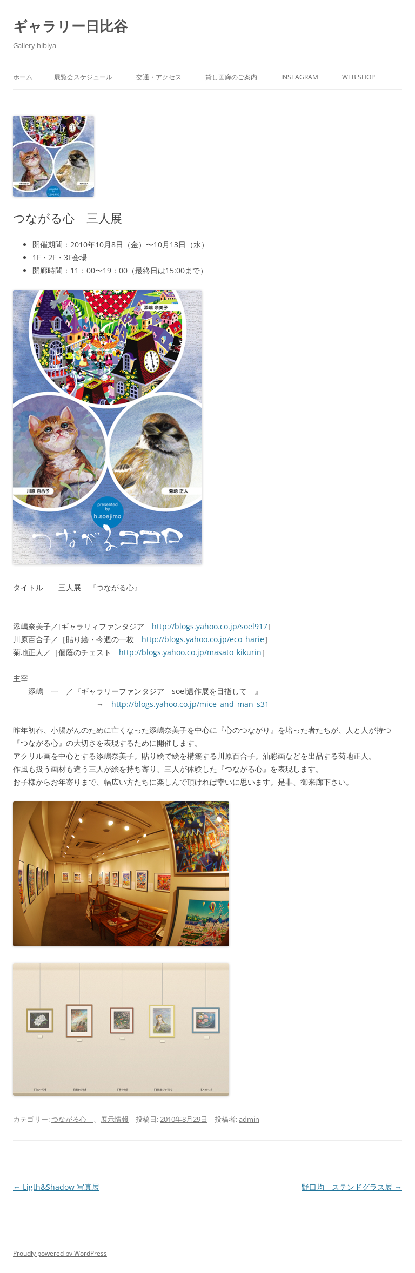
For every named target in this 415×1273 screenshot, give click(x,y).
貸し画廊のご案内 (231, 77)
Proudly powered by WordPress (60, 1253)
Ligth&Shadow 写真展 (56, 1187)
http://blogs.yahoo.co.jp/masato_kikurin (190, 652)
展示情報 (115, 1119)
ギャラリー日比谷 (70, 26)
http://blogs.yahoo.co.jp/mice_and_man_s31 (190, 704)
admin (249, 1119)
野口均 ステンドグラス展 (352, 1187)
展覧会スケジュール (83, 77)
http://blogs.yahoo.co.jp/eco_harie (203, 639)
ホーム (22, 77)
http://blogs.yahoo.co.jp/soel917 (209, 626)
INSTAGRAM (299, 77)
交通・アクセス (159, 77)
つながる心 (72, 1119)
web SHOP (358, 77)
